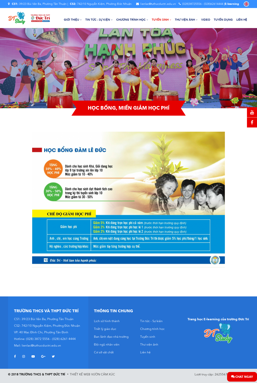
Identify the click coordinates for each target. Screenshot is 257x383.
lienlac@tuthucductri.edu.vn (158, 4)
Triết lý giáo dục (105, 329)
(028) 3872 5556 (38, 339)
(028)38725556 (192, 4)
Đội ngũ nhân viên (106, 345)
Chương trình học (132, 20)
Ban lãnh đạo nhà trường (111, 337)
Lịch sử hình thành (107, 321)
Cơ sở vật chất (104, 352)
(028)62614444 (213, 4)
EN (246, 4)
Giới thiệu (73, 20)
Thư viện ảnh (186, 20)
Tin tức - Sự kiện (99, 20)
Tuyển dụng (223, 20)
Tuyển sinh (161, 20)
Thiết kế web (80, 374)
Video (205, 20)
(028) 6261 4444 (64, 339)
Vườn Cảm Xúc (103, 374)
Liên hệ (241, 20)
